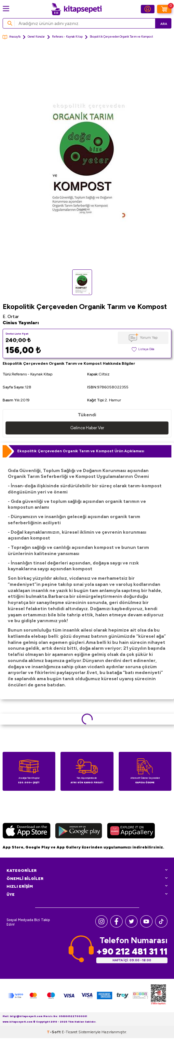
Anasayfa (11, 37)
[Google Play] (78, 831)
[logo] (76, 9)
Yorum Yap (148, 337)
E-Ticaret (69, 1032)
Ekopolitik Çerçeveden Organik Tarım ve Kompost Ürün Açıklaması (80, 451)
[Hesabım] (147, 9)
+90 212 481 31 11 (131, 951)
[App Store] (26, 831)
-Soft (54, 1032)
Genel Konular (36, 36)
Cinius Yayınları (21, 323)
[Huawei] (131, 831)
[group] (87, 157)
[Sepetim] (164, 9)
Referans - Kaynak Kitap (67, 36)
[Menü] (6, 8)
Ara (163, 24)
